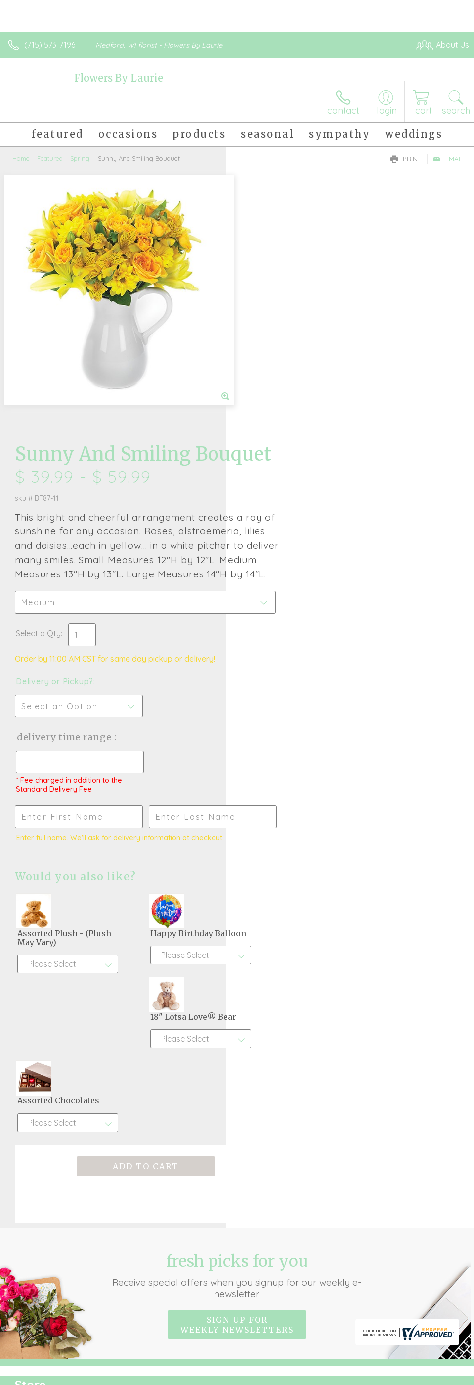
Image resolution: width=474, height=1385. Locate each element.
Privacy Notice (301, 1374)
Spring (79, 158)
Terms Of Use (242, 1374)
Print (406, 158)
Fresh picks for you (237, 972)
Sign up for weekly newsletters (237, 1021)
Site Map (433, 1374)
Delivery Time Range (290, 499)
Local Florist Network (371, 1374)
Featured (50, 158)
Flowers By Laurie (118, 78)
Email (448, 158)
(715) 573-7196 (49, 44)
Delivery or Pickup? (280, 444)
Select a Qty (264, 396)
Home (21, 158)
